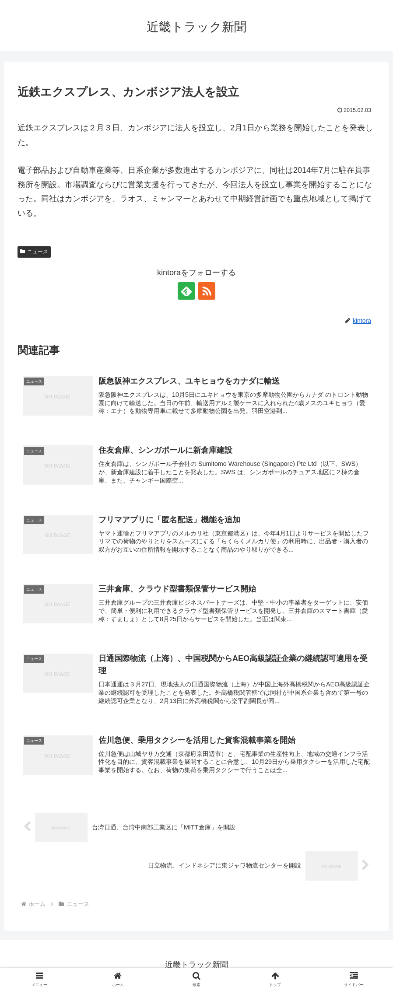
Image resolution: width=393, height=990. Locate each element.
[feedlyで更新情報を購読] (186, 291)
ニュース (34, 251)
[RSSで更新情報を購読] (206, 291)
